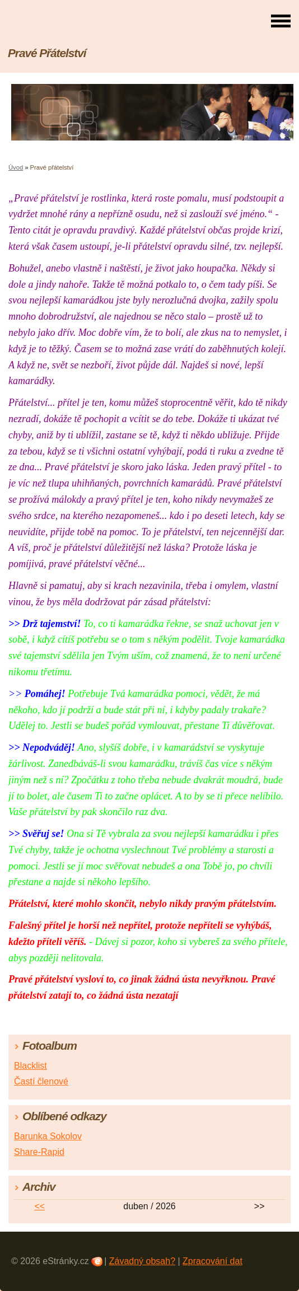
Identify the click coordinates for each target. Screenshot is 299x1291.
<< (39, 1206)
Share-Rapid (39, 1152)
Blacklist (30, 1065)
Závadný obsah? (142, 1261)
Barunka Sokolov (48, 1136)
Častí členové (41, 1081)
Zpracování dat (212, 1261)
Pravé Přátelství (47, 52)
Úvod (15, 167)
